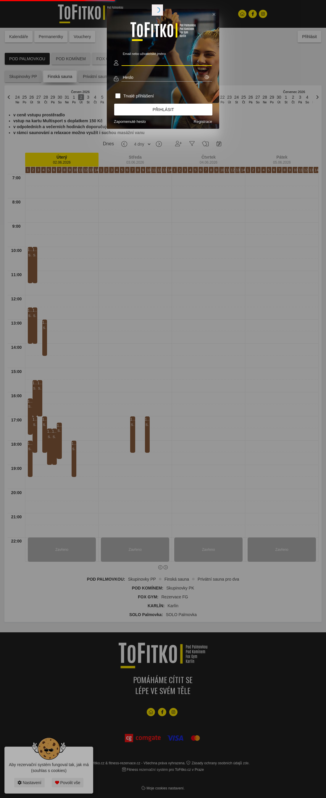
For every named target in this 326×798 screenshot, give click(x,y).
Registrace (203, 121)
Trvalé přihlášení (138, 96)
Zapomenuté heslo (130, 121)
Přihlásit (163, 109)
